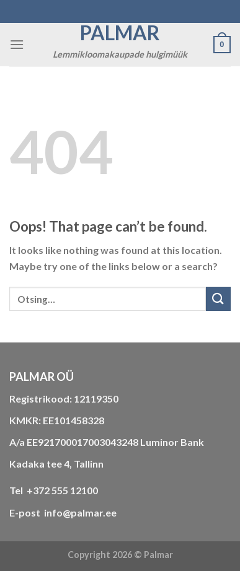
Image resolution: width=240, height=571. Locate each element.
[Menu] (16, 44)
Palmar (120, 33)
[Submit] (218, 299)
